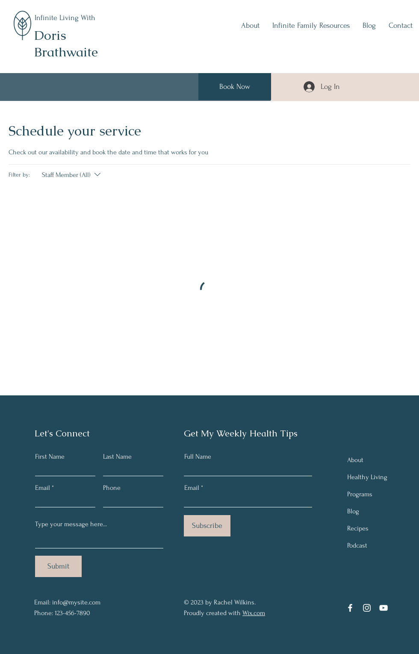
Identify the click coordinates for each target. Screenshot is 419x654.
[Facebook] (350, 608)
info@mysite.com (76, 602)
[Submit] (58, 566)
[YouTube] (383, 608)
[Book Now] (234, 86)
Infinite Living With (65, 18)
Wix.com (253, 613)
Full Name (197, 456)
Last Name (117, 456)
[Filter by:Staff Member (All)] (72, 175)
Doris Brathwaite (66, 43)
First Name (50, 456)
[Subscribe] (207, 525)
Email (42, 487)
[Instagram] (367, 608)
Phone (112, 487)
